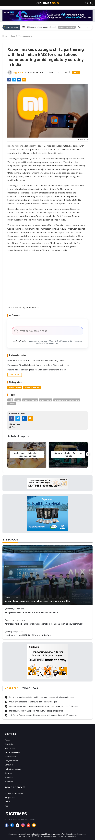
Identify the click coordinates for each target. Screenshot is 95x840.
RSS (6, 806)
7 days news (10, 797)
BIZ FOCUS (10, 539)
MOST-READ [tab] (11, 688)
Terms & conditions (13, 752)
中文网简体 (9, 781)
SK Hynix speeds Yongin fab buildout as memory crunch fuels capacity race (41, 697)
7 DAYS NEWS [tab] (30, 688)
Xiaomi (12, 403)
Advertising (9, 744)
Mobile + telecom (31, 387)
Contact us (9, 765)
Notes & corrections (13, 769)
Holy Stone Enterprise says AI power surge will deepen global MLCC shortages (43, 715)
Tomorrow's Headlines (67, 27)
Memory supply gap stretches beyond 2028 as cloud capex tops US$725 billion (43, 706)
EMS (10, 400)
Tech (13, 36)
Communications (25, 36)
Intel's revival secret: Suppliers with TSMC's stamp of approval (36, 711)
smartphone (45, 400)
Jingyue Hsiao (18, 72)
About (7, 740)
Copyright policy (11, 761)
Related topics (18, 436)
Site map (8, 773)
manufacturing (30, 400)
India (18, 400)
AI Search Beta (19, 341)
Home (4, 36)
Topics (7, 802)
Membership (10, 748)
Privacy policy (10, 756)
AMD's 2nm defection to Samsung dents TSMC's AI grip (33, 702)
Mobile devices (15, 387)
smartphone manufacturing (66, 400)
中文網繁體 (9, 777)
